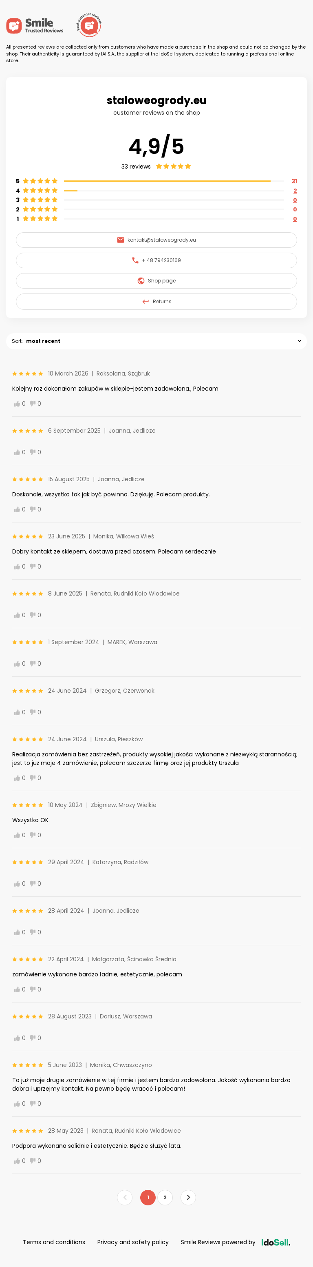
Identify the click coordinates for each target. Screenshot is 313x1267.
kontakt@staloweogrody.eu (156, 239)
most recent (43, 341)
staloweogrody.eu (157, 100)
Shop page (156, 281)
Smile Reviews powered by (235, 1242)
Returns (156, 302)
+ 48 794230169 (156, 260)
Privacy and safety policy (133, 1242)
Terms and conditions (54, 1242)
